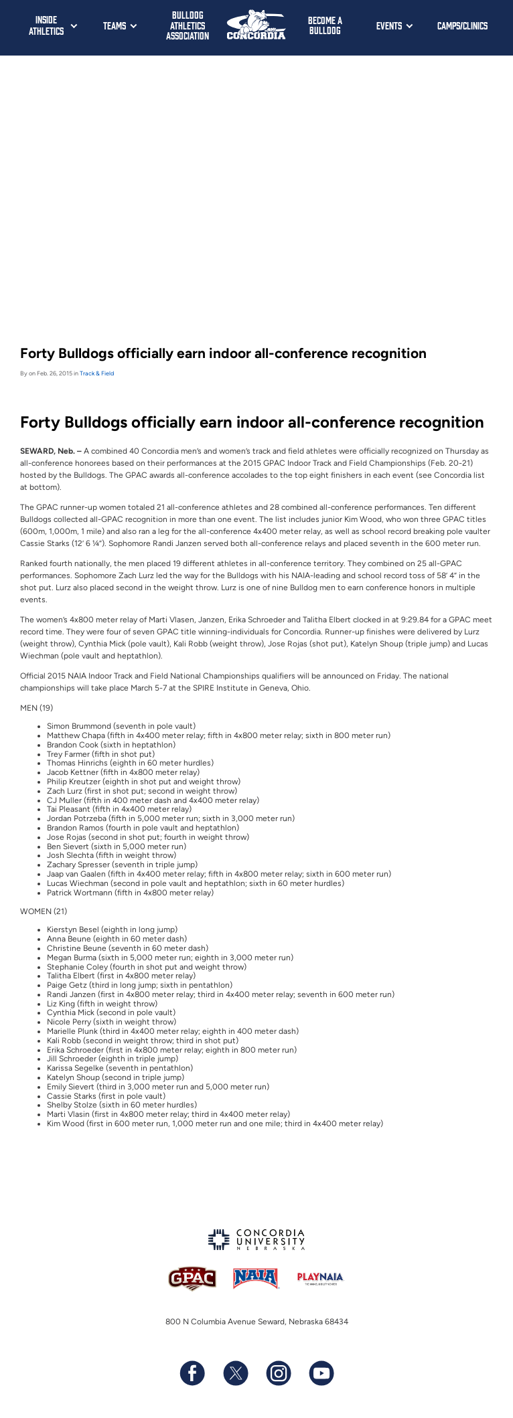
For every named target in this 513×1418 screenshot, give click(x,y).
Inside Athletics (46, 24)
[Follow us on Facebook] (192, 1372)
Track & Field (97, 373)
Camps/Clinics (462, 25)
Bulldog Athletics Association (187, 25)
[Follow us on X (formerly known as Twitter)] (235, 1372)
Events (389, 25)
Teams (114, 25)
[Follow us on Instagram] (277, 1372)
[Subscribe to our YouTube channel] (320, 1372)
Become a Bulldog (325, 25)
